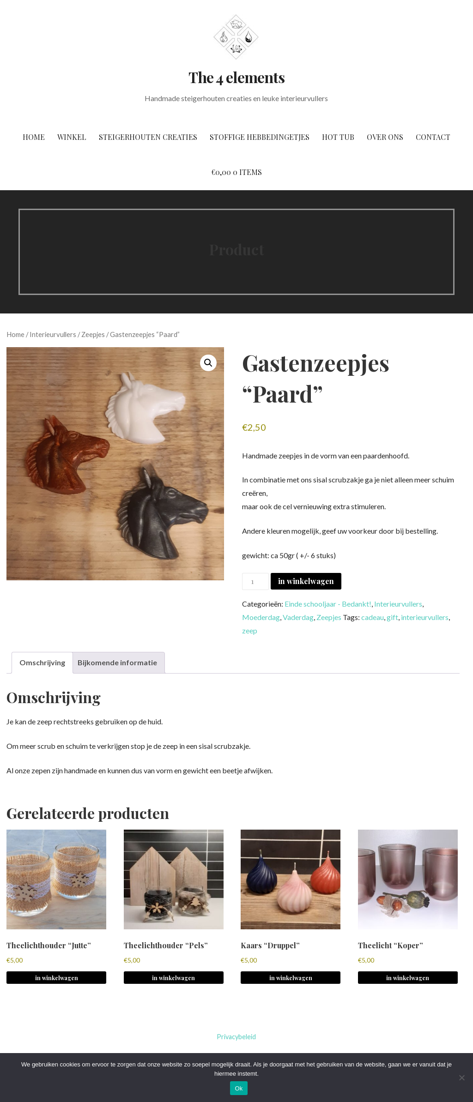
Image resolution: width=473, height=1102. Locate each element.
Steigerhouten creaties (148, 137)
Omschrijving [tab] (42, 662)
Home (34, 137)
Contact (433, 137)
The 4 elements (236, 77)
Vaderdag (298, 617)
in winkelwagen (306, 581)
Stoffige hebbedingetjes (259, 137)
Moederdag (261, 617)
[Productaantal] (255, 581)
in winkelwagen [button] (56, 978)
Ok (239, 1088)
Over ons (385, 137)
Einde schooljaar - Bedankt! (328, 603)
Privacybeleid (236, 1037)
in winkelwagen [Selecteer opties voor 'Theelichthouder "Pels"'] (173, 978)
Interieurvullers (53, 334)
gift (392, 617)
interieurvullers (425, 617)
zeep (249, 630)
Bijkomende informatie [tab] (117, 662)
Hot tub (338, 137)
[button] (208, 363)
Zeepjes (93, 334)
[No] (461, 1077)
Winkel (71, 137)
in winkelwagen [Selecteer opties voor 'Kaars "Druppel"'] (290, 978)
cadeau (372, 617)
